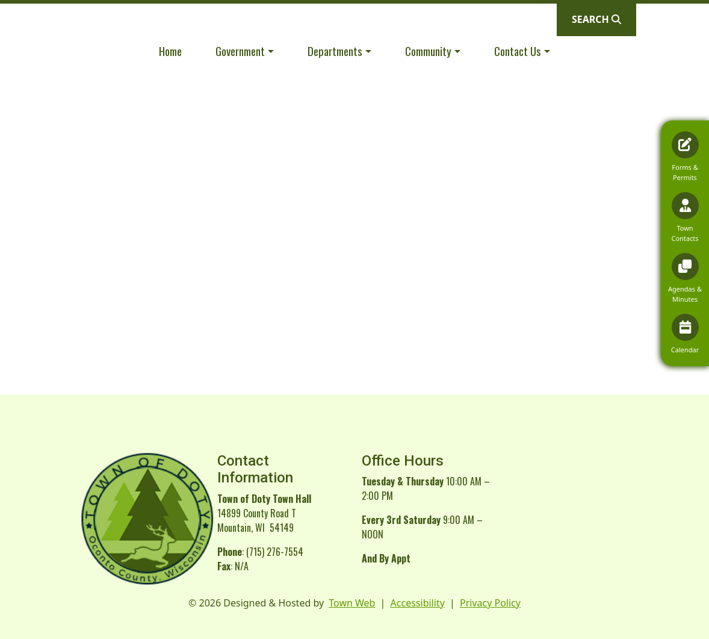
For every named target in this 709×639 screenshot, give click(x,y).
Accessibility (418, 602)
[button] (245, 50)
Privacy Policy (490, 602)
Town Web (352, 602)
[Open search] (596, 19)
